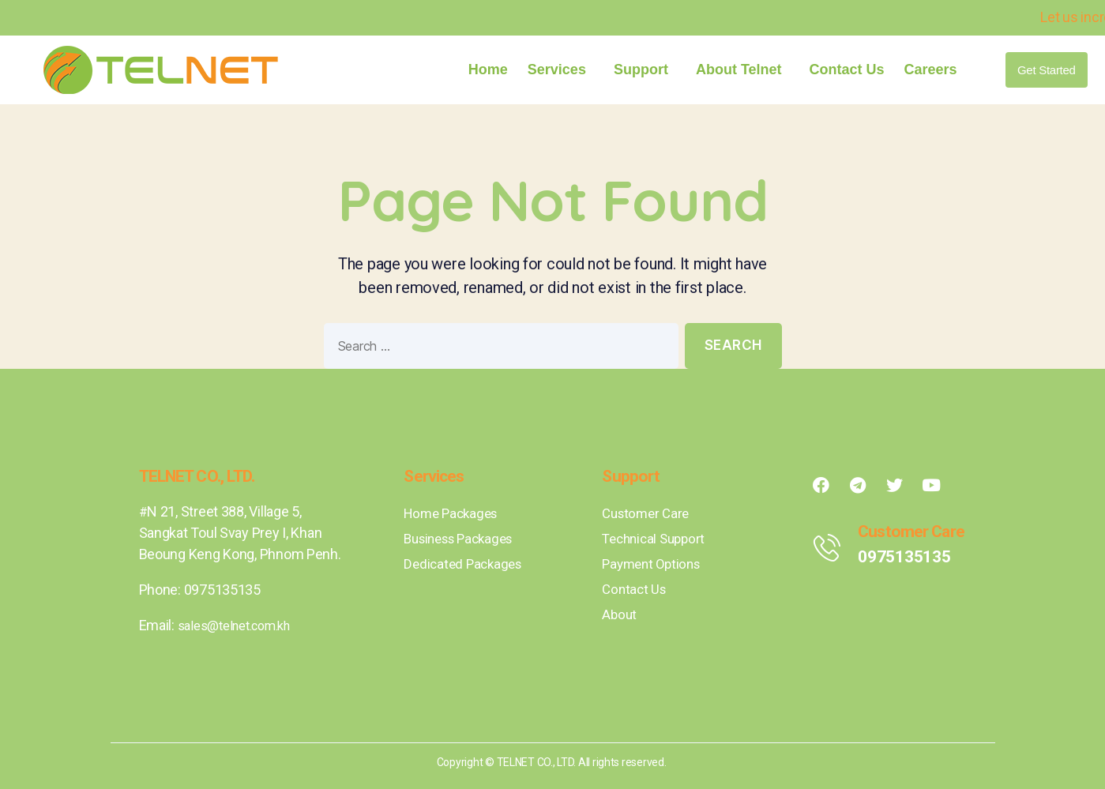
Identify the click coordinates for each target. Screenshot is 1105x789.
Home (488, 69)
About (620, 614)
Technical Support (657, 538)
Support (645, 69)
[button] (1046, 70)
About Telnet (743, 69)
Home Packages (454, 513)
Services (561, 69)
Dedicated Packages (466, 563)
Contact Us (847, 69)
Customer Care (648, 513)
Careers (930, 69)
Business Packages (464, 538)
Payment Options (654, 563)
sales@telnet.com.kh (242, 625)
